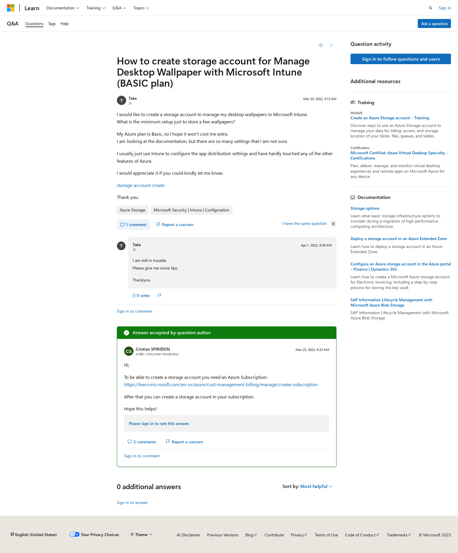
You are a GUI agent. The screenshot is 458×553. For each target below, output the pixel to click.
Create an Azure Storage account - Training (390, 117)
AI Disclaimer (188, 535)
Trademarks (397, 535)
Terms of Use (326, 535)
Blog (249, 535)
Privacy (297, 535)
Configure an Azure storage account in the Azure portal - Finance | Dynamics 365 (401, 266)
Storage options (365, 208)
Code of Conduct (360, 535)
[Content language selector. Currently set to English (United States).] (33, 534)
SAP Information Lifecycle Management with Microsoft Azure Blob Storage (391, 302)
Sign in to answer (132, 502)
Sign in (445, 7)
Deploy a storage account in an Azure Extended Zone (399, 238)
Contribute (274, 535)
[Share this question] (331, 45)
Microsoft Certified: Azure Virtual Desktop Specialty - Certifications (399, 155)
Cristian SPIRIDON (153, 349)
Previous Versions (222, 535)
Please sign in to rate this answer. (159, 423)
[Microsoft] (11, 8)
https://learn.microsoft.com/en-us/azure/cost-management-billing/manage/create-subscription (221, 384)
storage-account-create (140, 185)
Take (133, 98)
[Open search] (430, 8)
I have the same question (304, 223)
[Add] (321, 45)
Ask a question (434, 23)
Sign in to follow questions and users (401, 59)
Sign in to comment (134, 311)
